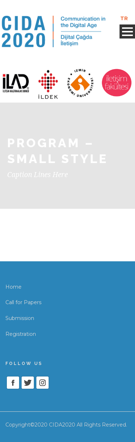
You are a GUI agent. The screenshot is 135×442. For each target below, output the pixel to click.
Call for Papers (23, 302)
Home (13, 287)
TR (124, 18)
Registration (20, 334)
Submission (19, 318)
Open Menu (127, 31)
